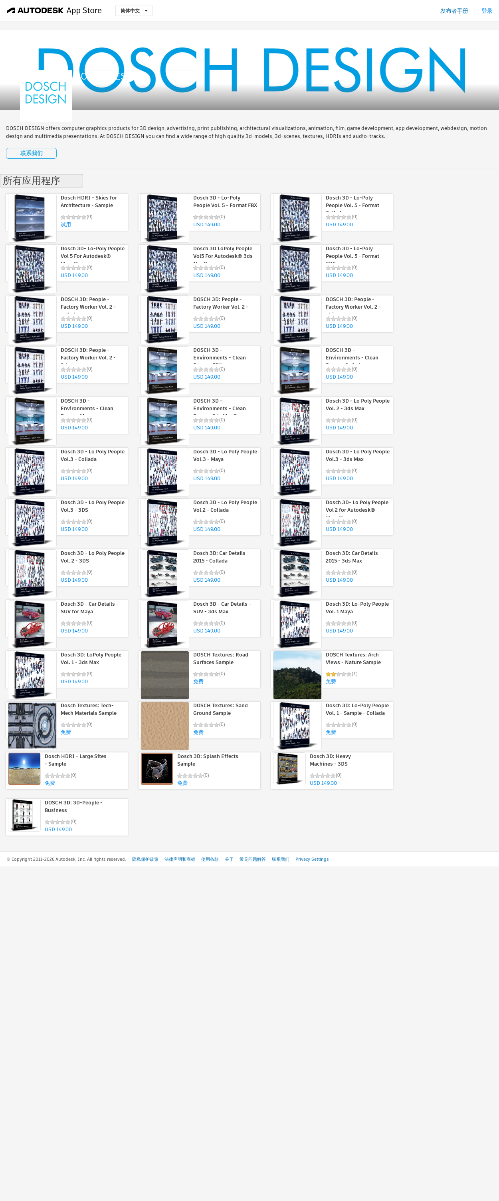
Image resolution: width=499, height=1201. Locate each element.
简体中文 (134, 10)
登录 (487, 11)
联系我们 (31, 153)
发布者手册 (454, 11)
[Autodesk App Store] (54, 11)
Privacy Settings (312, 859)
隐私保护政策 (145, 859)
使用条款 (210, 859)
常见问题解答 (253, 859)
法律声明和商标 (179, 859)
